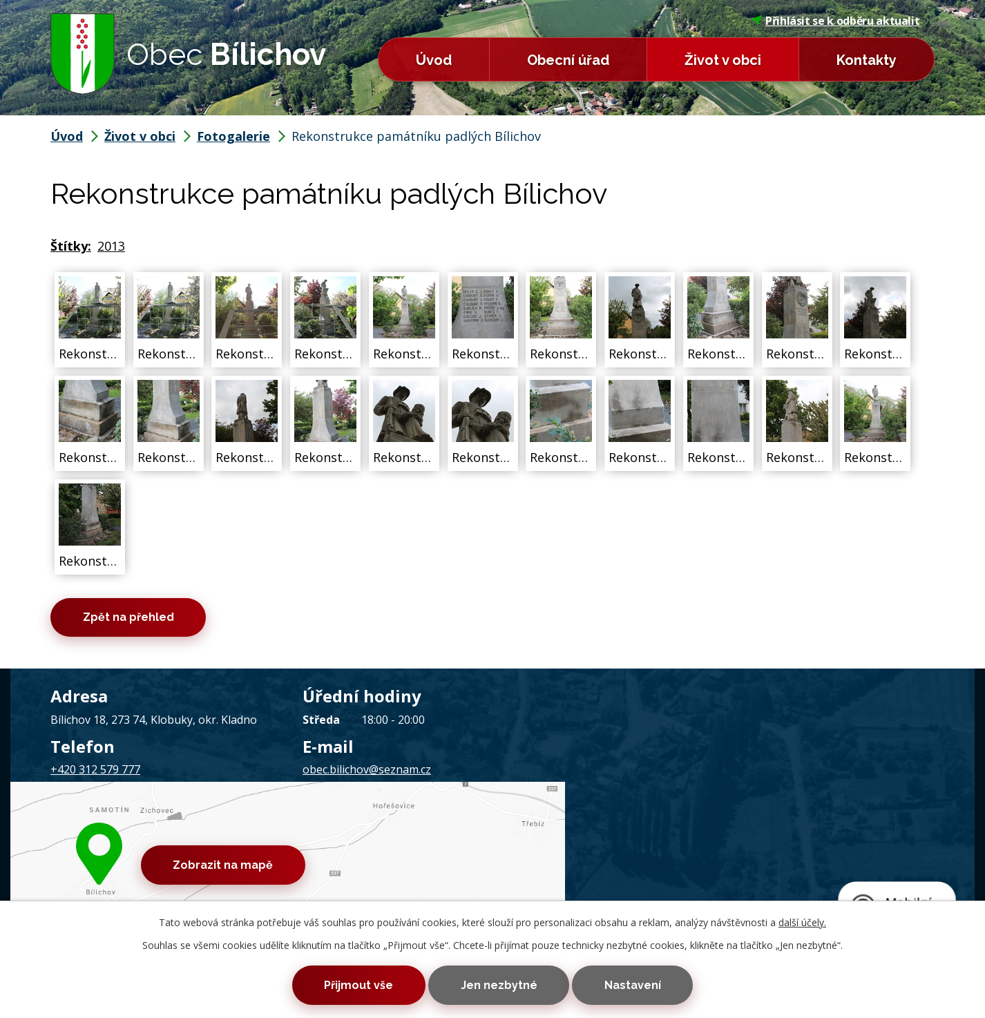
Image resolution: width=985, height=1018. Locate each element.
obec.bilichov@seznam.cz (367, 771)
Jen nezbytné (499, 984)
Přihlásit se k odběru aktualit (836, 20)
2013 (111, 246)
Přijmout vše (353, 984)
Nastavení (638, 984)
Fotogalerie (233, 136)
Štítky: (70, 246)
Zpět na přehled (131, 618)
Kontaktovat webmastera (219, 848)
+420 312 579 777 (95, 771)
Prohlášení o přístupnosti (418, 848)
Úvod (434, 60)
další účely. (802, 920)
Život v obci (723, 60)
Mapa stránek (321, 848)
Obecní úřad (568, 60)
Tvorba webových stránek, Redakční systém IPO (672, 848)
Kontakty (866, 60)
